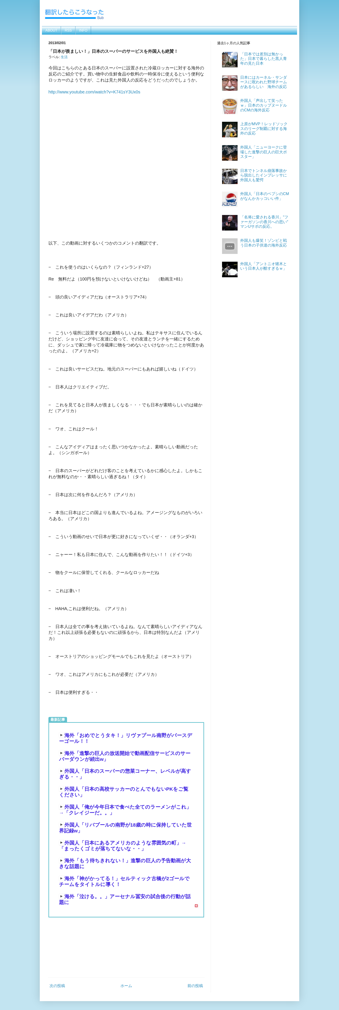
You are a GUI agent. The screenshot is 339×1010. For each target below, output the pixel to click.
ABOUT (51, 30)
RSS (68, 30)
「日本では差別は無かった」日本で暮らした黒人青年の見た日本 (263, 59)
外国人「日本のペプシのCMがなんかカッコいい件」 (264, 196)
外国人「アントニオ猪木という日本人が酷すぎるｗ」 (263, 266)
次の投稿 (57, 986)
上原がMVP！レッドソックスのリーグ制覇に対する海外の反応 (264, 128)
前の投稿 (195, 986)
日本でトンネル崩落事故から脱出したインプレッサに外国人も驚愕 (263, 175)
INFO (83, 30)
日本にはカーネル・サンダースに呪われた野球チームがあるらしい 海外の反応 (263, 82)
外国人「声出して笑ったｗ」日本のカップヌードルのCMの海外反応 (263, 105)
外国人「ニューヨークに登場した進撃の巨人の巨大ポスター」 (263, 152)
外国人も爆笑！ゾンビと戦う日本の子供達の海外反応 (263, 242)
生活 (64, 57)
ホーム (126, 986)
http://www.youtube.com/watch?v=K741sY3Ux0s (94, 92)
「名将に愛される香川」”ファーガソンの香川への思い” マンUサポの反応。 (266, 222)
